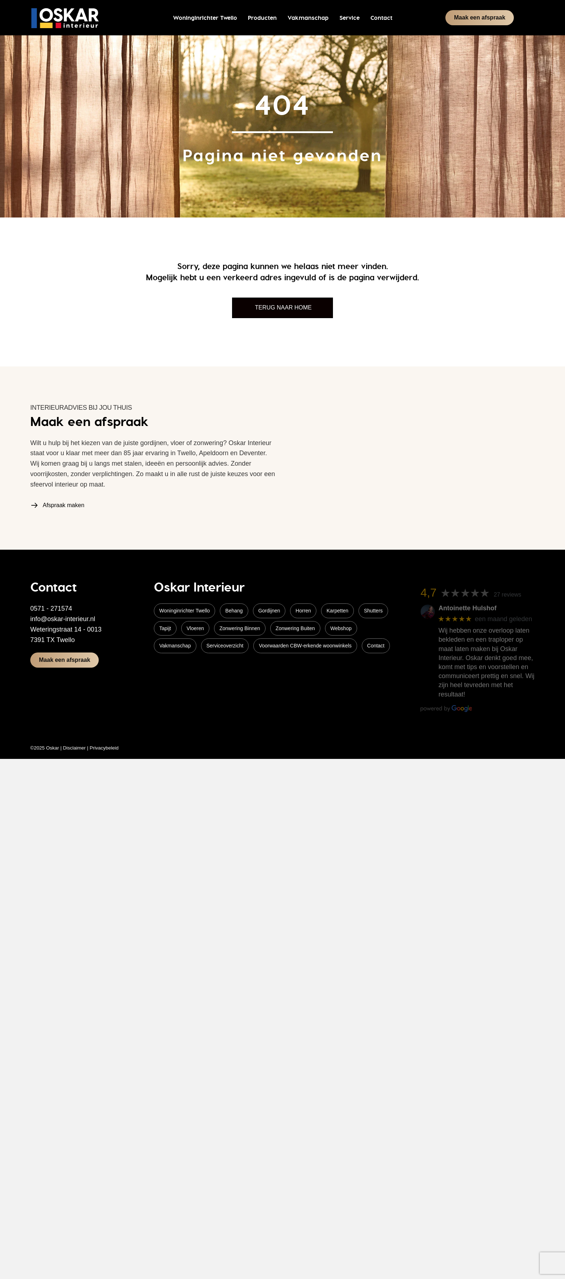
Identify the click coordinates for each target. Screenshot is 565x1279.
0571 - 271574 (51, 608)
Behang (234, 611)
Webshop (341, 628)
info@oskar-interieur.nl (62, 619)
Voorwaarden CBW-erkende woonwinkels (305, 646)
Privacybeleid (104, 748)
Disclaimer (74, 748)
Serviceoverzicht (225, 646)
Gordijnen (269, 611)
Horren (303, 611)
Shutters (373, 611)
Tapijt (165, 628)
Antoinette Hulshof (468, 608)
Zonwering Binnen (239, 628)
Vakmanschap (175, 646)
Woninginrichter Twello (184, 611)
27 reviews (507, 595)
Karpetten (337, 611)
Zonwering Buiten (295, 628)
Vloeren (195, 628)
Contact (375, 646)
